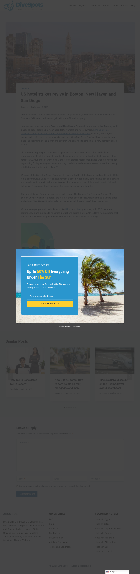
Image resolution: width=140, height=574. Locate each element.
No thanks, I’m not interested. (70, 326)
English (111, 571)
